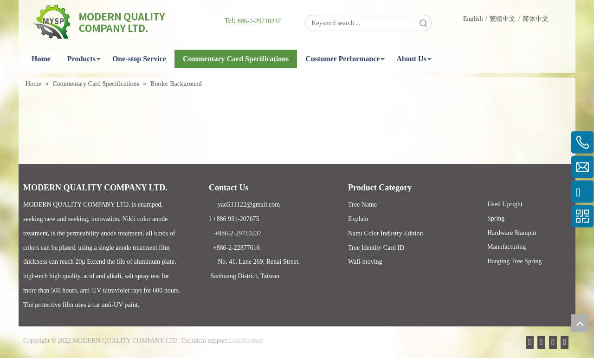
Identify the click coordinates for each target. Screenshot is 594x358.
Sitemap (252, 340)
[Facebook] (540, 341)
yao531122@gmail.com (244, 204)
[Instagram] (566, 341)
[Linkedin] (549, 341)
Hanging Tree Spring (514, 261)
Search (423, 23)
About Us (411, 59)
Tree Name (362, 204)
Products (81, 59)
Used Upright (505, 204)
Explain (358, 218)
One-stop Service (139, 59)
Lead (235, 340)
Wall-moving (365, 261)
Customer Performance (342, 59)
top (579, 323)
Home (41, 59)
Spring (495, 218)
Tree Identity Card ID (376, 247)
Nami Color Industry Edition (385, 233)
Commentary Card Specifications (236, 59)
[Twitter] (557, 341)
